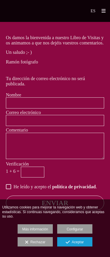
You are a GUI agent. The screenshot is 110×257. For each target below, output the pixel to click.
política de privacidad (74, 186)
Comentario (17, 129)
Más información (35, 229)
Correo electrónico (23, 112)
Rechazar (35, 242)
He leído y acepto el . (54, 186)
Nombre (13, 94)
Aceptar (75, 242)
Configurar (75, 229)
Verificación (17, 163)
